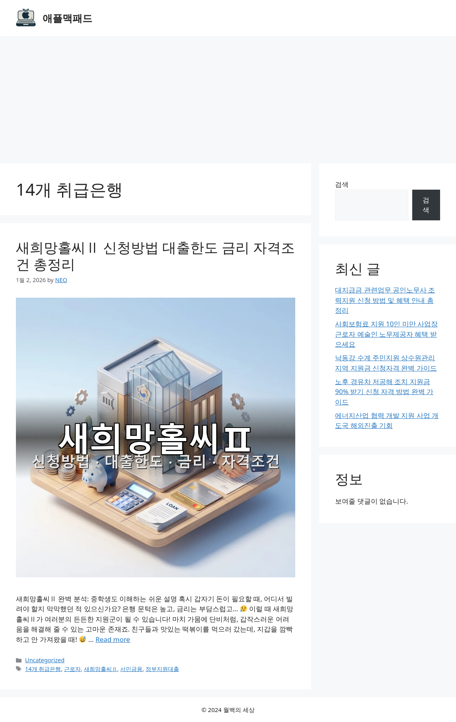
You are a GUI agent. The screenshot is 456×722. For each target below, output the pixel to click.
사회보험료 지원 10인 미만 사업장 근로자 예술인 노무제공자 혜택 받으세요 (386, 334)
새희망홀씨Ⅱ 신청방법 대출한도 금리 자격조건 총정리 (155, 255)
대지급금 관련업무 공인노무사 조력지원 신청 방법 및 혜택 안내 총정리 (385, 300)
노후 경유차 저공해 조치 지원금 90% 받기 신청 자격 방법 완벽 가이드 (384, 391)
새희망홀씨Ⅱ (100, 669)
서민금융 (131, 669)
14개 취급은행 (43, 669)
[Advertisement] (228, 95)
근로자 (72, 669)
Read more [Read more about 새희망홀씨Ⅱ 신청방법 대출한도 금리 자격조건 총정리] (112, 639)
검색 (342, 184)
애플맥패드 (67, 18)
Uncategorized (44, 660)
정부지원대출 (162, 669)
